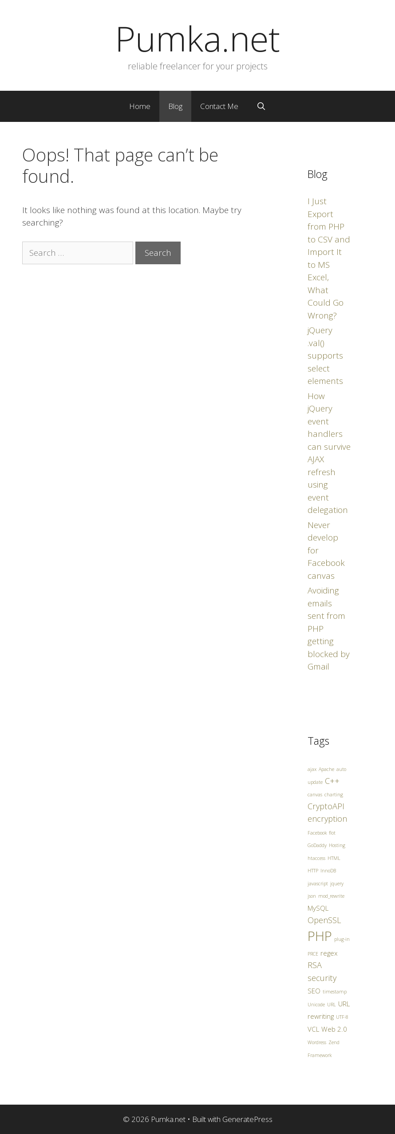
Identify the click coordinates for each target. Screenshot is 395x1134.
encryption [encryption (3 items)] (327, 818)
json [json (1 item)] (312, 896)
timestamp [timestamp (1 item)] (335, 992)
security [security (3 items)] (322, 978)
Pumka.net (197, 38)
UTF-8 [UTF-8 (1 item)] (342, 1017)
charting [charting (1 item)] (333, 794)
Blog (175, 106)
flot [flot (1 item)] (332, 833)
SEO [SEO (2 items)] (314, 990)
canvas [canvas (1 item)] (315, 794)
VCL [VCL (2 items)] (313, 1029)
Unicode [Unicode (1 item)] (316, 1004)
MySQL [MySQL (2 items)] (318, 908)
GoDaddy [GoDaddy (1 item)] (317, 845)
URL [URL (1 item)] (331, 1004)
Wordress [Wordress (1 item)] (317, 1042)
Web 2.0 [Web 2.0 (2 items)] (334, 1029)
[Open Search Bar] (261, 106)
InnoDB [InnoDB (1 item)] (328, 871)
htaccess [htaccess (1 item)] (316, 858)
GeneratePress (247, 1119)
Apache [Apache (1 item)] (326, 769)
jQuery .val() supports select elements (325, 355)
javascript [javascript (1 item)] (318, 883)
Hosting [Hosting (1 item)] (337, 845)
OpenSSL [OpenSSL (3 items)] (324, 920)
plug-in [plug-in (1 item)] (342, 939)
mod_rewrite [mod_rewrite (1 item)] (331, 896)
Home (139, 106)
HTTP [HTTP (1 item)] (313, 871)
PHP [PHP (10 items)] (320, 936)
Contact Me (219, 106)
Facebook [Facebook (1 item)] (317, 833)
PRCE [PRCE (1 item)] (313, 954)
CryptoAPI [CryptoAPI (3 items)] (326, 806)
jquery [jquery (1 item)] (337, 883)
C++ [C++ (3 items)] (332, 780)
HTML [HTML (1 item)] (334, 858)
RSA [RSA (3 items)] (315, 965)
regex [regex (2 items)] (329, 952)
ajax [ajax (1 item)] (312, 769)
